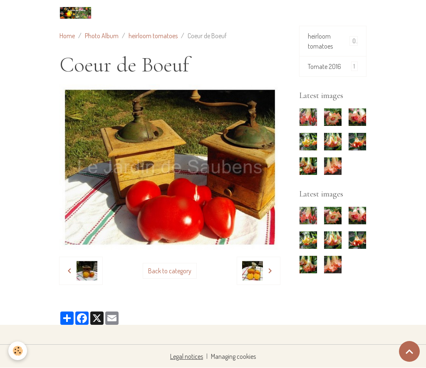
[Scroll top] (409, 351)
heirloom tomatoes (153, 36)
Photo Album (102, 36)
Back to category (169, 271)
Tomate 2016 (333, 66)
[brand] (77, 13)
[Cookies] (17, 350)
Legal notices (186, 356)
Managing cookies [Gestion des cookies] (233, 356)
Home (67, 36)
